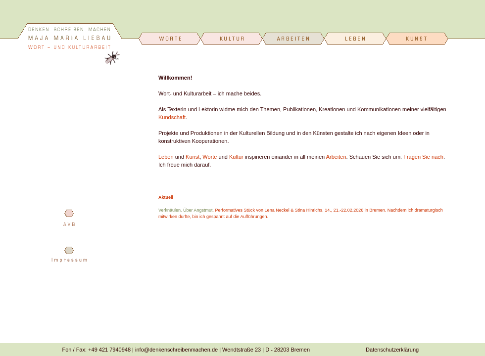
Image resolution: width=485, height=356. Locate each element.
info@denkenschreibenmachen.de (176, 350)
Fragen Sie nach (423, 157)
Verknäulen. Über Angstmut (185, 210)
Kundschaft (172, 117)
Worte (209, 157)
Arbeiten (336, 157)
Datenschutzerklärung (392, 350)
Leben (166, 157)
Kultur (236, 157)
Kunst (192, 157)
